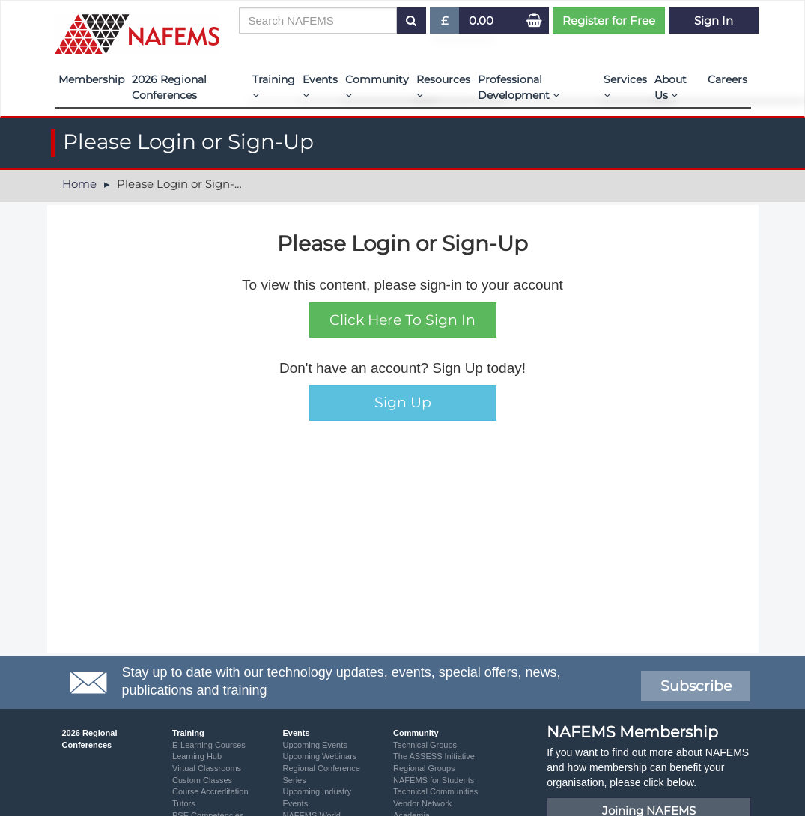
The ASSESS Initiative (434, 756)
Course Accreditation (210, 791)
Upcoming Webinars (320, 756)
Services (625, 86)
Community (377, 86)
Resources (443, 86)
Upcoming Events (315, 744)
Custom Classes (202, 780)
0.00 (481, 20)
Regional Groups (424, 768)
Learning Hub (197, 756)
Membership (91, 79)
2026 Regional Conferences (169, 87)
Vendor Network (422, 803)
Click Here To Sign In (402, 320)
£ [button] (445, 23)
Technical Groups (425, 744)
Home (79, 184)
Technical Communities (435, 791)
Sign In (713, 20)
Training (273, 86)
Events (320, 86)
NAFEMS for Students (433, 780)
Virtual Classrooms (206, 768)
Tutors (183, 803)
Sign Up (402, 402)
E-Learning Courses (209, 744)
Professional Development (518, 87)
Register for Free (608, 20)
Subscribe (696, 686)
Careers (727, 79)
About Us (670, 87)
